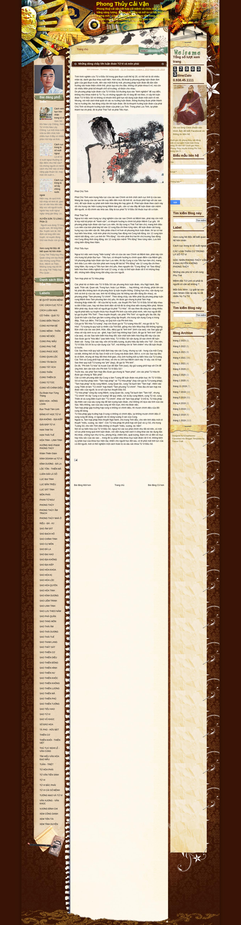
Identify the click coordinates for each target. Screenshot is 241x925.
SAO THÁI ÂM (46, 626)
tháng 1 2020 (179, 380)
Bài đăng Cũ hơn (156, 485)
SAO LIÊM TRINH (48, 601)
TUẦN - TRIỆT (46, 764)
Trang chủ (82, 49)
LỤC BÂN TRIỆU (48, 484)
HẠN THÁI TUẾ (47, 435)
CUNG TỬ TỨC (47, 382)
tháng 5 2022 (179, 346)
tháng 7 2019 (179, 392)
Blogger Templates (194, 439)
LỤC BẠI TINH (47, 479)
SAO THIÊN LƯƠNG (49, 688)
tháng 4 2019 (179, 403)
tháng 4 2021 (179, 358)
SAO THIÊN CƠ (47, 652)
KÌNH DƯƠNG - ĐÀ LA (51, 464)
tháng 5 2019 (179, 397)
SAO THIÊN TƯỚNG (50, 704)
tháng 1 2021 (179, 363)
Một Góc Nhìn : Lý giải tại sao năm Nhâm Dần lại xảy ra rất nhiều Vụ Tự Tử (188, 293)
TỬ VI (42, 780)
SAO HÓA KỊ (46, 575)
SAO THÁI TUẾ (47, 637)
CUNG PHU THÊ (48, 346)
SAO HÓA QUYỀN (48, 585)
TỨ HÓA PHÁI (46, 769)
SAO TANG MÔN (48, 621)
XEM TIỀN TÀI (46, 819)
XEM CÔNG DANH (49, 814)
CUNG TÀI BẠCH (48, 362)
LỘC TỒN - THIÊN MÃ (50, 469)
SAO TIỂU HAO (47, 709)
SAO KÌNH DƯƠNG (49, 595)
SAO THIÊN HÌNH (48, 668)
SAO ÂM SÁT (46, 528)
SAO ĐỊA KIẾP (47, 565)
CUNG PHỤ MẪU (48, 341)
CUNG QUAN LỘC (49, 357)
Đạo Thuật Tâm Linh (49, 409)
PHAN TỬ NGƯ (47, 500)
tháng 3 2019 (179, 409)
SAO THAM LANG (48, 642)
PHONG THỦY (47, 505)
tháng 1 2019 (179, 420)
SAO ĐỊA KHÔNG (48, 559)
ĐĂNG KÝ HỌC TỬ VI (50, 414)
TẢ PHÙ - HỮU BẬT (49, 729)
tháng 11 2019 (180, 386)
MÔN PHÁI (45, 494)
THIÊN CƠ (45, 735)
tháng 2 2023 (179, 340)
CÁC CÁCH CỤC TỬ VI (51, 305)
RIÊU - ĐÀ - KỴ (47, 523)
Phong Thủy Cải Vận (122, 4)
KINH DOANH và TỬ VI (51, 458)
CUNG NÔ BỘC (47, 336)
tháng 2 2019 (179, 415)
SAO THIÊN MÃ (47, 693)
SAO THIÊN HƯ (47, 673)
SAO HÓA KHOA (48, 570)
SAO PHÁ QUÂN (48, 616)
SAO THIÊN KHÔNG (50, 683)
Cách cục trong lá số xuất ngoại (189, 245)
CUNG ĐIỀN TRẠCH (50, 321)
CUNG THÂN (46, 372)
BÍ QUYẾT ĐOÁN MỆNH (51, 300)
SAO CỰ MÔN (47, 544)
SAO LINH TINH (47, 606)
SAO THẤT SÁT (47, 647)
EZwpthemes (189, 436)
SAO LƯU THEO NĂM (50, 611)
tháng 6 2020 (179, 369)
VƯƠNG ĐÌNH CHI (49, 809)
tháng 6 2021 (179, 352)
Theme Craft (177, 441)
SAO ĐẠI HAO (47, 554)
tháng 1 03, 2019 (157, 69)
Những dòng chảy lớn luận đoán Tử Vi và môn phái (108, 63)
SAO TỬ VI (45, 714)
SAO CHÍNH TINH (48, 539)
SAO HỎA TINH (47, 590)
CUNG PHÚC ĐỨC (49, 351)
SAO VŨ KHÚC (47, 719)
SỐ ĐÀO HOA (46, 724)
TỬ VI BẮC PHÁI (48, 785)
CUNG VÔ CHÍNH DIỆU (51, 388)
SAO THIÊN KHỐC (49, 678)
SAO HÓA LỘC (47, 580)
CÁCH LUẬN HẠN (48, 310)
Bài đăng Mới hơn (82, 485)
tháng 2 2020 (179, 375)
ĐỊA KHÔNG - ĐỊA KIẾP (51, 419)
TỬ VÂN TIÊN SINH (49, 775)
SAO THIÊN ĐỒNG (49, 662)
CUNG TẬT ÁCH (48, 367)
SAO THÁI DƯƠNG (49, 632)
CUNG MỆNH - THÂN (50, 331)
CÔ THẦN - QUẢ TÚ (49, 315)
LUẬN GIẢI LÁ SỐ (48, 474)
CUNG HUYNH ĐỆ (49, 326)
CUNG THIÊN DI (48, 377)
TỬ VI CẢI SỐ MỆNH (50, 790)
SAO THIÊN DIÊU (48, 657)
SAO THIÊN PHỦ (48, 698)
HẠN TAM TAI (46, 430)
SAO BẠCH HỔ (47, 534)
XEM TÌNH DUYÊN (49, 824)
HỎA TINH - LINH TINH (51, 440)
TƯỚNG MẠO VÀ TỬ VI (51, 795)
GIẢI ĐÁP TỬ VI (47, 424)
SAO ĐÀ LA (45, 549)
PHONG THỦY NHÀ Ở (50, 518)
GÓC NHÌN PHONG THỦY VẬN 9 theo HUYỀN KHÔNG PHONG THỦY (190, 263)
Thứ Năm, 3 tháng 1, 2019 (138, 69)
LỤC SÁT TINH (47, 489)
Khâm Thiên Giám (48, 453)
